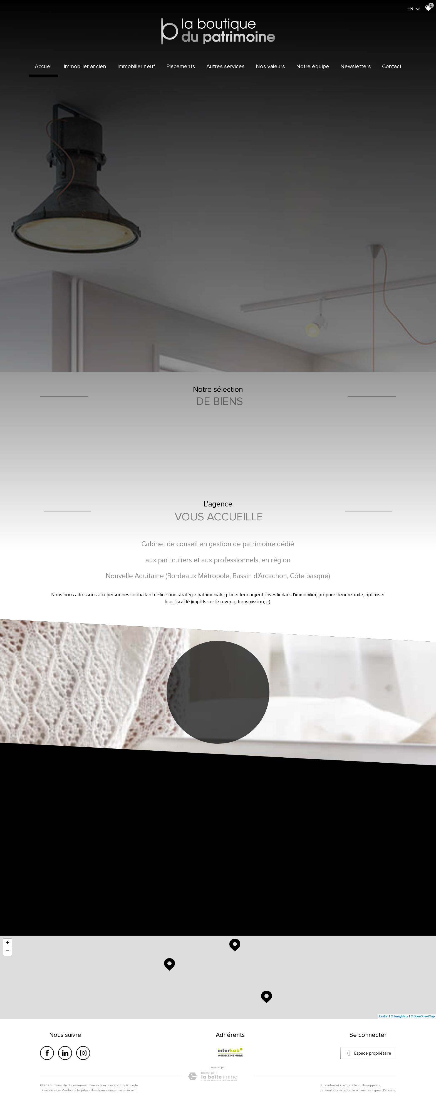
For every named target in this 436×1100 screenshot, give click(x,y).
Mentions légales (75, 1090)
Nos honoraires (102, 1090)
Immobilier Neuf (136, 66)
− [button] (7, 951)
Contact (392, 66)
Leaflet (383, 1016)
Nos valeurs (270, 66)
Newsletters (355, 66)
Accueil (44, 66)
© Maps (399, 1016)
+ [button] (7, 943)
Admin (132, 1090)
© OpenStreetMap (423, 1016)
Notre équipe (312, 66)
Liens (121, 1090)
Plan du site (50, 1090)
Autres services (225, 66)
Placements (180, 66)
